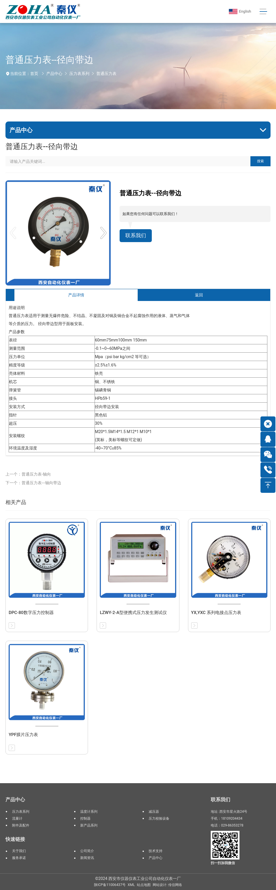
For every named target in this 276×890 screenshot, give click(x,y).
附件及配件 (20, 825)
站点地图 (144, 885)
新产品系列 (88, 825)
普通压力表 (106, 73)
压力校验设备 (159, 818)
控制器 (85, 818)
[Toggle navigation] (263, 12)
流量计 (17, 818)
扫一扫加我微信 (223, 863)
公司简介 (87, 851)
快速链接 (15, 839)
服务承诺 (19, 858)
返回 (199, 295)
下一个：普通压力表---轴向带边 (33, 482)
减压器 (154, 812)
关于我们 (19, 851)
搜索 (260, 161)
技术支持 (155, 851)
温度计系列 (88, 812)
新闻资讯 (87, 858)
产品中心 (54, 73)
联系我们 (135, 235)
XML (131, 885)
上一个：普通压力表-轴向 (28, 474)
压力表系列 (79, 73)
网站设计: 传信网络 (167, 885)
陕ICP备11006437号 (110, 885)
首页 (34, 73)
